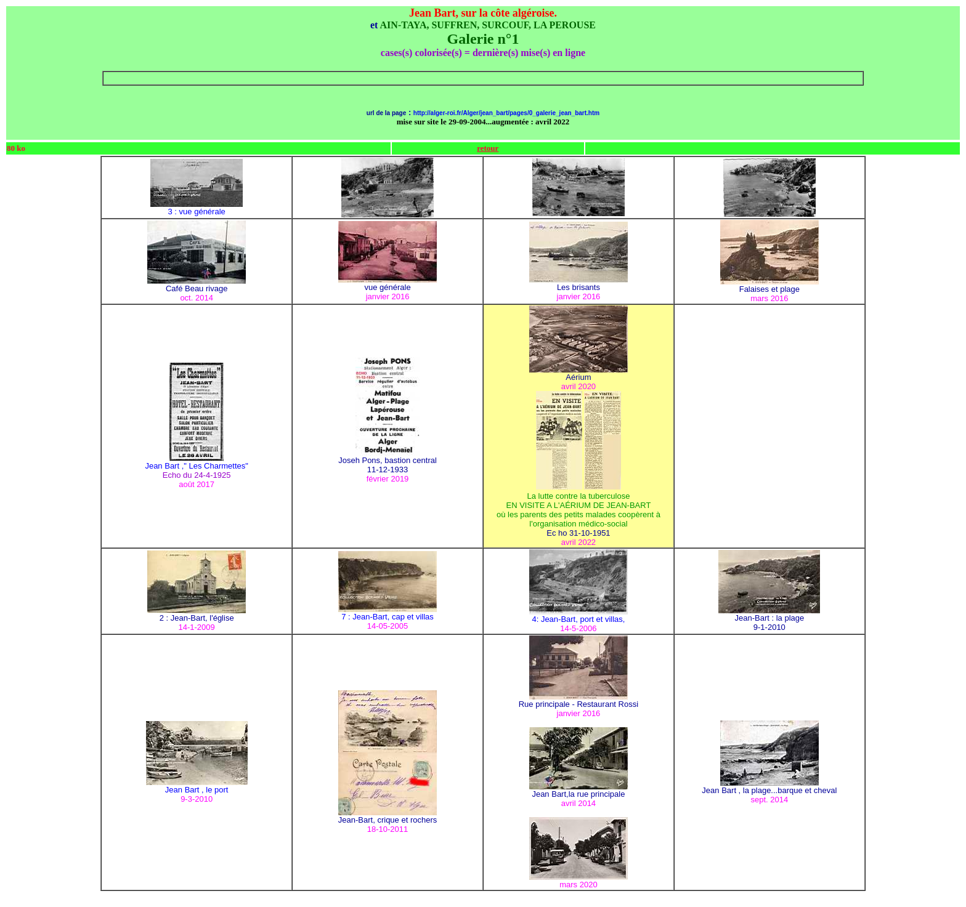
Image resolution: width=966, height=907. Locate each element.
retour (487, 148)
